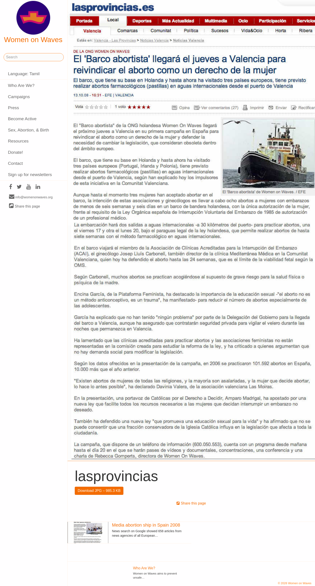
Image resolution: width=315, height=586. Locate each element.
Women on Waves (33, 22)
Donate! (15, 152)
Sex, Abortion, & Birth (28, 130)
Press (13, 107)
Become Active (22, 118)
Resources (18, 141)
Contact (15, 163)
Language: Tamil (23, 73)
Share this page (24, 206)
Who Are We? (21, 85)
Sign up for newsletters (30, 174)
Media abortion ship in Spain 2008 (146, 525)
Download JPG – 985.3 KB (99, 491)
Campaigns (19, 96)
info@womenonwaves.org (31, 197)
